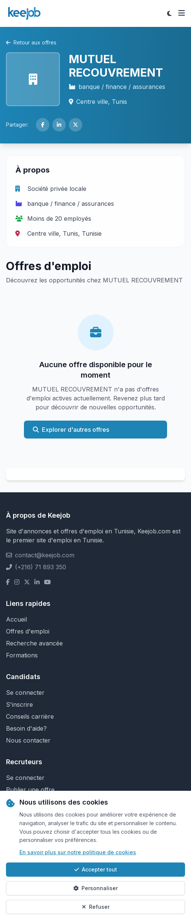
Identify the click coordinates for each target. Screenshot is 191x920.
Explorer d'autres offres (71, 429)
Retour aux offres (31, 42)
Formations (22, 655)
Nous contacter (28, 740)
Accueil (16, 619)
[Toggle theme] (169, 13)
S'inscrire (19, 704)
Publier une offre (30, 789)
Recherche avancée (34, 643)
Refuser (96, 907)
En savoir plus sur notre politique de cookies (77, 852)
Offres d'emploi (27, 631)
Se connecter (25, 692)
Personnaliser (95, 888)
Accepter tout (95, 869)
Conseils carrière (30, 716)
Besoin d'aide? (26, 728)
